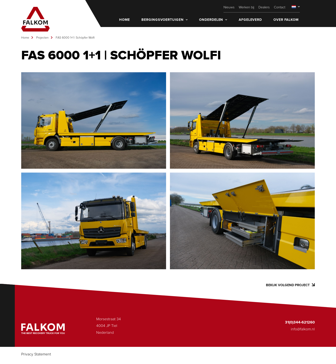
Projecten (42, 37)
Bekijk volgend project (290, 285)
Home (25, 37)
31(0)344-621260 (300, 322)
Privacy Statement (36, 354)
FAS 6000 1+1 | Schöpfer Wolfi (75, 37)
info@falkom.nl (303, 329)
